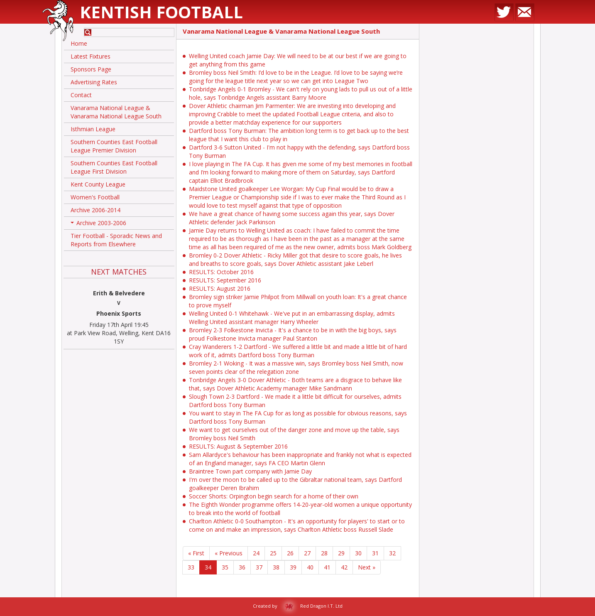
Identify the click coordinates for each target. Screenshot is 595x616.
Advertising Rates (94, 82)
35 (225, 567)
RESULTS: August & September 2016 (238, 446)
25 (273, 553)
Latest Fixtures (90, 56)
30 (358, 553)
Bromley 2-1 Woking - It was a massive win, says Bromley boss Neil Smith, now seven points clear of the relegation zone (296, 367)
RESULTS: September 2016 (225, 280)
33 (191, 567)
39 (293, 567)
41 (327, 567)
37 (259, 567)
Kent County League (98, 184)
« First (196, 553)
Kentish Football (161, 11)
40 (310, 567)
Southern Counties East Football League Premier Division (114, 146)
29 (341, 553)
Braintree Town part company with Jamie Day (250, 471)
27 (307, 553)
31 (375, 553)
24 (256, 553)
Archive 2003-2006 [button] (98, 224)
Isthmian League (93, 129)
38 (276, 567)
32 (392, 553)
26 (290, 553)
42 (344, 567)
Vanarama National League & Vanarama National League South (116, 112)
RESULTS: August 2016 (219, 288)
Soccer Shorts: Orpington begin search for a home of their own (273, 496)
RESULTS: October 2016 (221, 272)
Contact (81, 95)
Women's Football (95, 197)
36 (242, 567)
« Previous (228, 553)
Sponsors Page (91, 69)
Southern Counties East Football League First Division (114, 167)
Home (79, 43)
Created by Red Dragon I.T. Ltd (298, 606)
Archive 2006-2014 (95, 210)
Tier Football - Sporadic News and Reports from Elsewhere (116, 240)
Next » (366, 567)
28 (324, 553)
